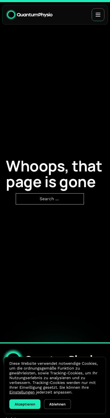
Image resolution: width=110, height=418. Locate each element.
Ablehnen (57, 404)
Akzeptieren (25, 404)
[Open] (98, 14)
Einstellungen (22, 392)
